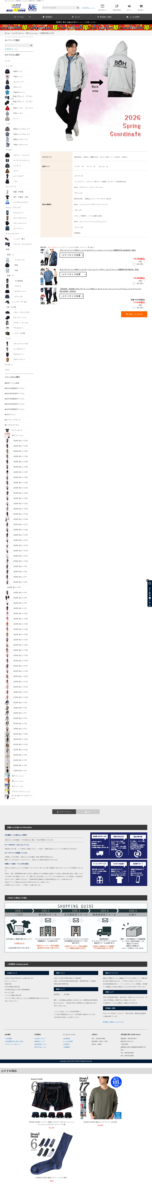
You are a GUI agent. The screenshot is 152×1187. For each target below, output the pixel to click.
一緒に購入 (138, 264)
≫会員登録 (66, 1038)
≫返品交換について (40, 1044)
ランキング (83, 247)
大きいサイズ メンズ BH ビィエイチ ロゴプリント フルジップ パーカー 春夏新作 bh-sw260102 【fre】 (98, 250)
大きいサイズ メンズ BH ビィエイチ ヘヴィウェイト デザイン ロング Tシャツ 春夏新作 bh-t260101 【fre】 (99, 269)
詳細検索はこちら (88, 8)
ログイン (129, 8)
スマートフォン (64, 811)
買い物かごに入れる (134, 314)
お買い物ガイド (102, 8)
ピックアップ (63, 247)
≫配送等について (39, 1041)
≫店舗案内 (66, 1047)
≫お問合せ (66, 1044)
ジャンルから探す (12, 377)
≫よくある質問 (68, 1041)
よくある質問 (133, 17)
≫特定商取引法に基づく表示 (14, 1041)
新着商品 (47, 17)
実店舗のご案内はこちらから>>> (113, 1022)
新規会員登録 (117, 8)
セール (76, 17)
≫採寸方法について (40, 1047)
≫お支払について (39, 1038)
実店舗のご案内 (104, 17)
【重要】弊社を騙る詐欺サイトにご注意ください (76, 22)
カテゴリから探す (12, 55)
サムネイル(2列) (73, 247)
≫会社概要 (8, 1038)
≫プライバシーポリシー (12, 1044)
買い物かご (141, 8)
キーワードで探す (12, 40)
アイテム (22, 17)
